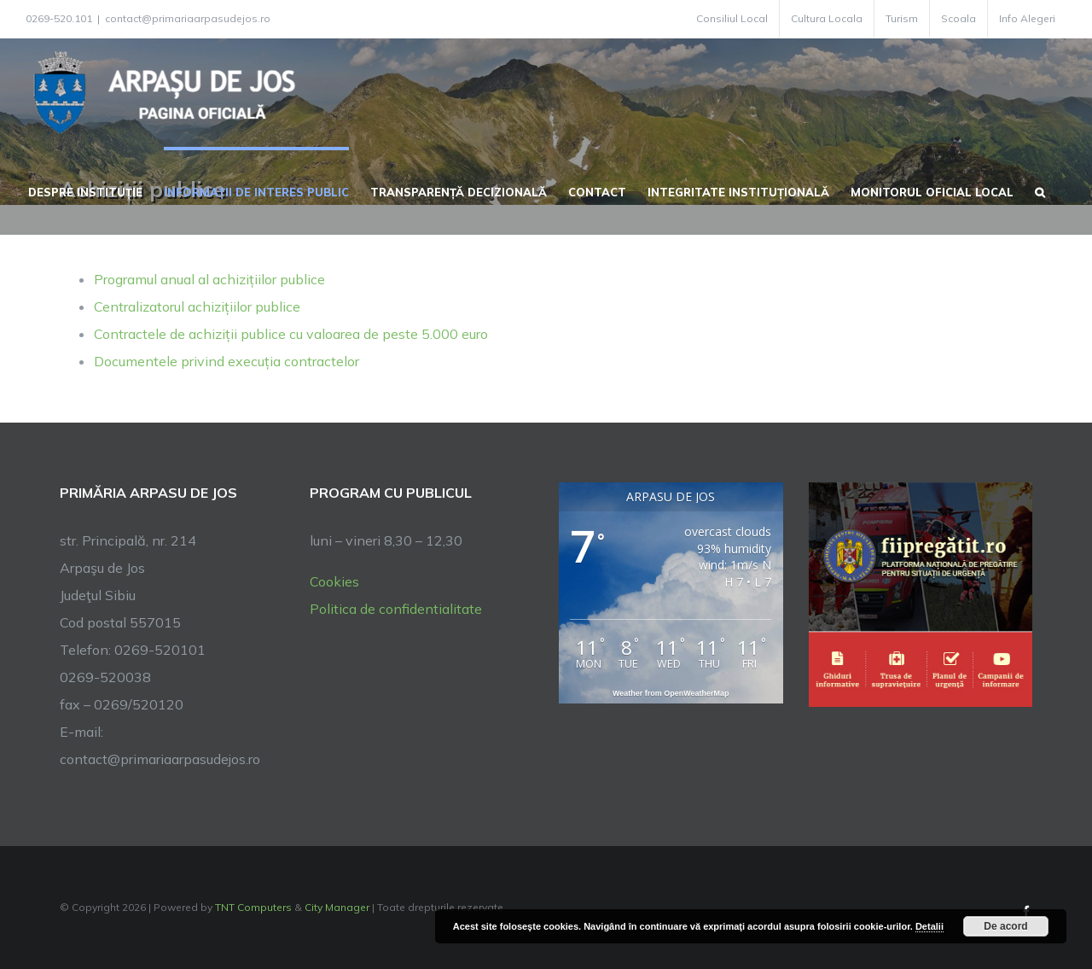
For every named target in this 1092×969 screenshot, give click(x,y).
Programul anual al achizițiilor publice (209, 279)
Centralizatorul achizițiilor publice (197, 306)
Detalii (929, 926)
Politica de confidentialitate (396, 608)
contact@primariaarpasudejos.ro (187, 18)
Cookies (334, 581)
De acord (1005, 926)
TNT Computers (253, 907)
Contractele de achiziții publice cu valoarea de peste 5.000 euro (291, 333)
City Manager (337, 907)
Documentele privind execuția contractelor (226, 361)
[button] (1040, 190)
